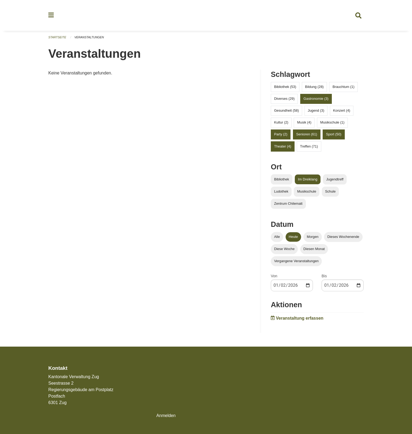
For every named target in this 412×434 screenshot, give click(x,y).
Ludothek (281, 192)
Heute (293, 237)
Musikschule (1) (332, 123)
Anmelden (166, 415)
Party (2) (280, 135)
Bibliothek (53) (285, 87)
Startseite (57, 37)
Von (274, 276)
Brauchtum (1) (343, 87)
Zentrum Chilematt (288, 204)
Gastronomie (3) (315, 99)
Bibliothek (281, 180)
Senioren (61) (306, 135)
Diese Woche (284, 249)
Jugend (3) (316, 111)
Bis (324, 276)
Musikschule (306, 192)
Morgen (312, 237)
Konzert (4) (341, 111)
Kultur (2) (281, 123)
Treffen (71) (309, 147)
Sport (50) (333, 135)
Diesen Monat (314, 249)
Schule (330, 192)
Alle (277, 237)
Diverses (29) (284, 99)
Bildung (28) (314, 87)
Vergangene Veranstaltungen (296, 261)
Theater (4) (282, 147)
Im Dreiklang (307, 180)
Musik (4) (304, 123)
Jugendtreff (334, 180)
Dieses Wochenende (343, 237)
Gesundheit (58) (286, 111)
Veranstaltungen (89, 37)
